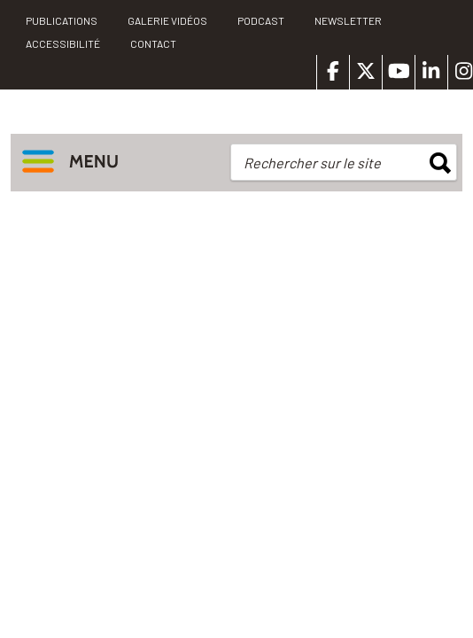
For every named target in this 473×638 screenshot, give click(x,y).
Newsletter (348, 20)
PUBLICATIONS (61, 20)
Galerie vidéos (167, 20)
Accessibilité (63, 43)
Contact (153, 43)
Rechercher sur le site (312, 162)
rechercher (440, 163)
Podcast (260, 20)
